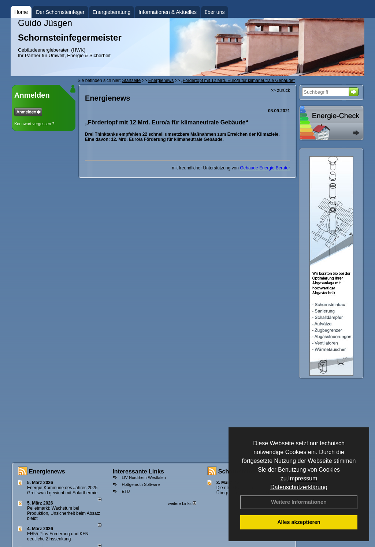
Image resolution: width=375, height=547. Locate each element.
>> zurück (280, 90)
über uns (214, 12)
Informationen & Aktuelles (167, 12)
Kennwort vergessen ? (34, 123)
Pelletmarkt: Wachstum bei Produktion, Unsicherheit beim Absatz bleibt (63, 513)
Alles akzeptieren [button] (298, 522)
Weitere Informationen (299, 502)
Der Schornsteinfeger (60, 12)
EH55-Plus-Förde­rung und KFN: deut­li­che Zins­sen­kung (58, 536)
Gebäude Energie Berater (265, 168)
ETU (126, 491)
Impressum (302, 478)
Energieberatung (112, 12)
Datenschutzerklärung (298, 487)
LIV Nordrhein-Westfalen (144, 477)
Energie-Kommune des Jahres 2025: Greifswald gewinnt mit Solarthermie (63, 490)
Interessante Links (138, 471)
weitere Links (182, 503)
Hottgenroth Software (141, 484)
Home (21, 12)
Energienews (47, 471)
